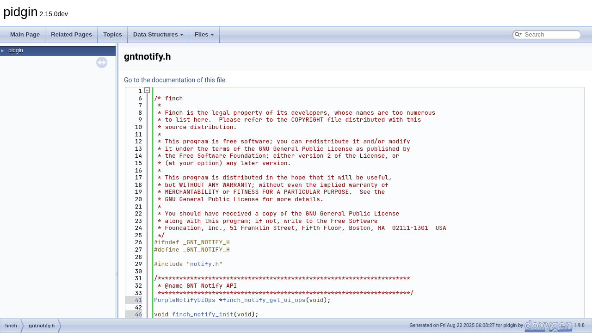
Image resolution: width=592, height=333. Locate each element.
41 (133, 300)
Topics (112, 34)
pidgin (15, 50)
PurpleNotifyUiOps (185, 300)
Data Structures (158, 34)
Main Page (25, 34)
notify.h (204, 264)
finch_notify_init (203, 314)
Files (204, 34)
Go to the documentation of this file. (175, 80)
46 (133, 314)
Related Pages (71, 34)
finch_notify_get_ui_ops (263, 300)
